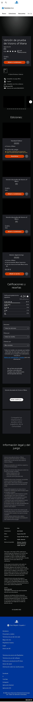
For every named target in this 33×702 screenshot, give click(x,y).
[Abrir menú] (2, 2)
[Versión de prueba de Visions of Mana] (13, 102)
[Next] (30, 101)
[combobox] (16, 328)
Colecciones (12, 13)
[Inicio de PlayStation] (16, 2)
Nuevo (4, 13)
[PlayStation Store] (8, 8)
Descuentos (21, 13)
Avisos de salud (8, 589)
